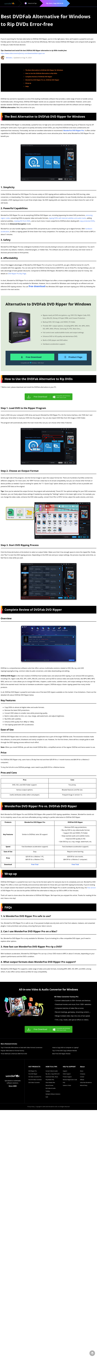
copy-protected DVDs (87, 221)
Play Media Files (50, 1079)
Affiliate (82, 1079)
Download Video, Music (52, 1077)
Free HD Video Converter (35, 1079)
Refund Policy (83, 1085)
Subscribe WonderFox (86, 1082)
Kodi (47, 1097)
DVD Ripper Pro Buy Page (17, 274)
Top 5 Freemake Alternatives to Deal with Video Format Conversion (21, 1047)
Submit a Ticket (67, 1085)
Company (82, 1074)
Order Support (67, 1074)
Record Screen (49, 1085)
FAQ (64, 1082)
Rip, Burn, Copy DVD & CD (53, 1074)
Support (65, 1071)
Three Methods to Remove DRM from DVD (14, 1054)
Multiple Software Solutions (53, 1094)
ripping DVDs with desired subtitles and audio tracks (67, 218)
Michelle (9, 58)
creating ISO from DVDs (22, 221)
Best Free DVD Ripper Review (61, 1054)
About (81, 1071)
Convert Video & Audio (52, 1071)
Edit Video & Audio (51, 1088)
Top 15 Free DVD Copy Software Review (64, 1050)
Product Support (67, 1077)
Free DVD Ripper (32, 1074)
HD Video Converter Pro (34, 1077)
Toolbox (48, 1091)
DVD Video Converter (34, 1082)
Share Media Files (50, 1082)
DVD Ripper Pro (32, 1071)
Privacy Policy (31, 1106)
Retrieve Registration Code (70, 1079)
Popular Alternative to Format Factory (12, 1050)
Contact (82, 1077)
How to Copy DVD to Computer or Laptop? (65, 1047)
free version (91, 888)
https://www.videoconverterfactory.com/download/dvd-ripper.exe (23, 53)
